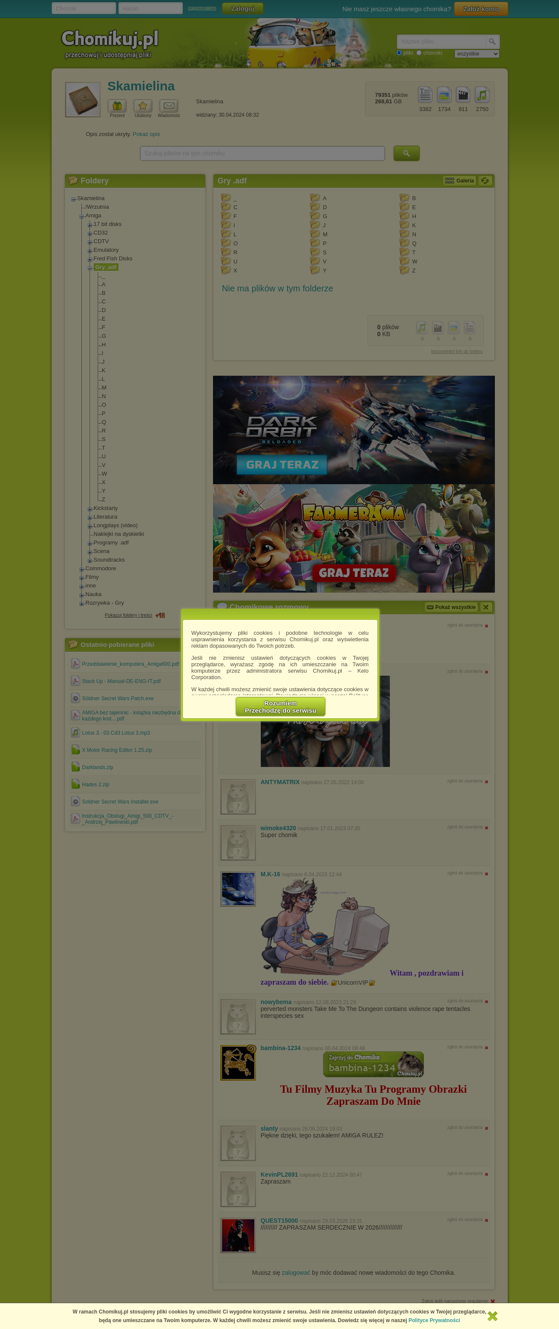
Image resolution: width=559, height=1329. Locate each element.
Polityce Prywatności (434, 1320)
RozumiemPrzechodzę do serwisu (280, 706)
